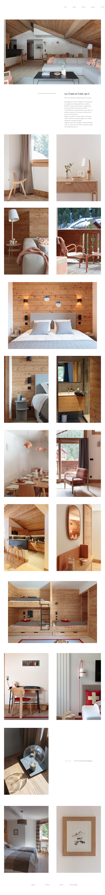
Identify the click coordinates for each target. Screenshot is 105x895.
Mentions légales (73, 885)
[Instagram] (33, 885)
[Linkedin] (61, 885)
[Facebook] (47, 885)
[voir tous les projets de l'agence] (81, 761)
